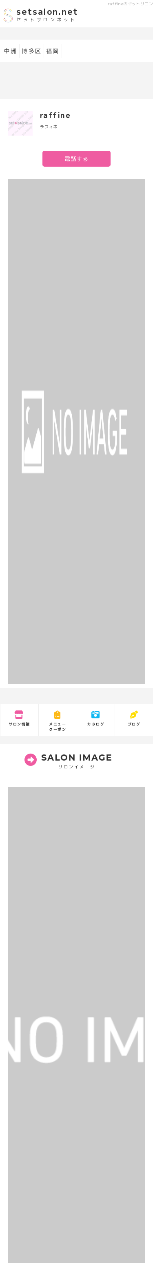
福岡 (52, 51)
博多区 (32, 51)
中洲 (10, 51)
